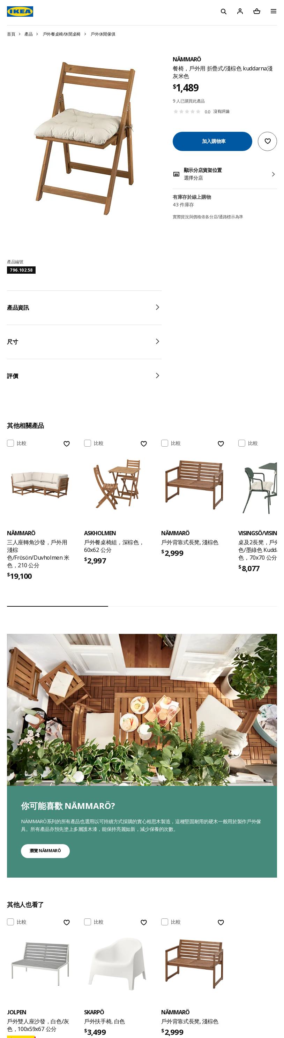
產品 (28, 34)
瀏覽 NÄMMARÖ (45, 851)
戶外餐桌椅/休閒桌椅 (62, 34)
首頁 (11, 34)
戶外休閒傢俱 (103, 34)
